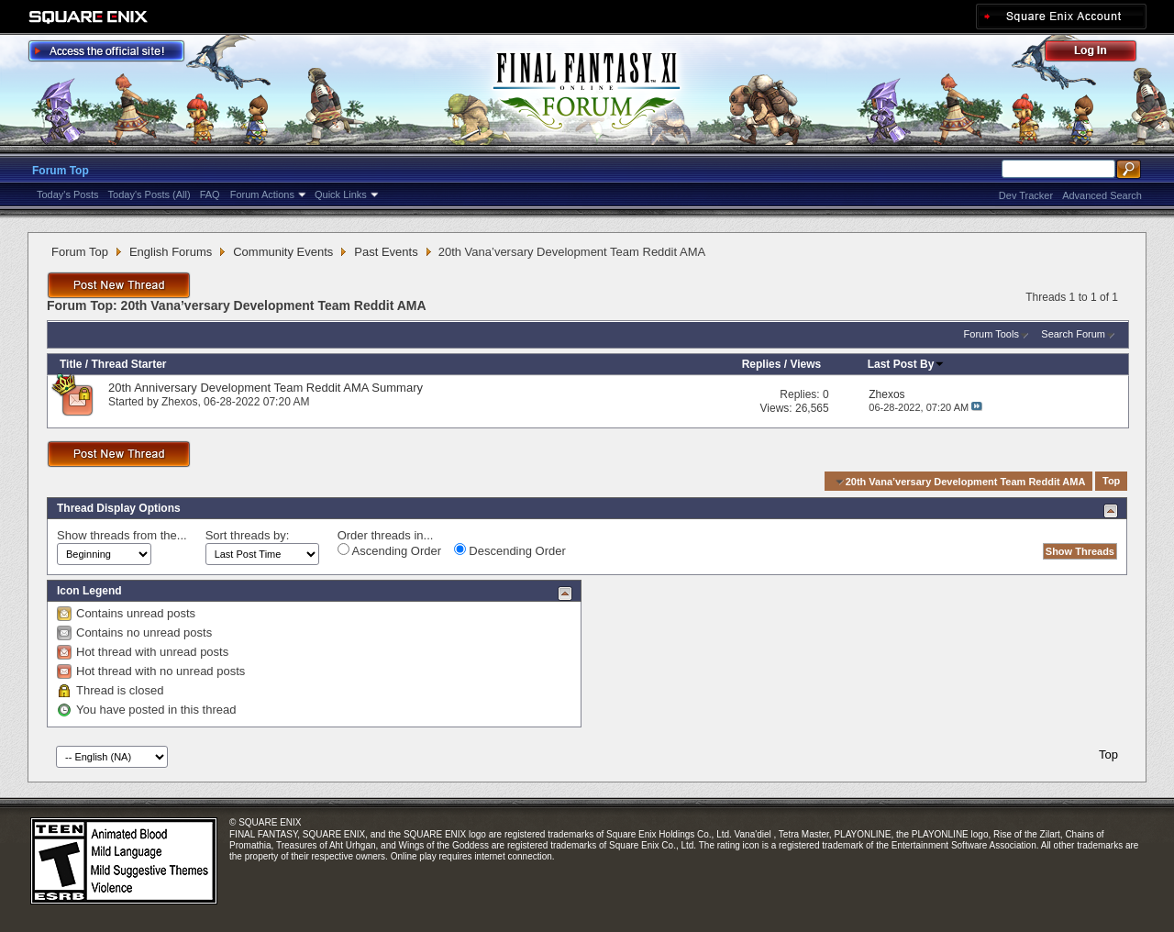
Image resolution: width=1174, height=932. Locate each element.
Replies (761, 364)
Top (1111, 481)
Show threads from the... (122, 535)
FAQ (210, 194)
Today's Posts (68, 194)
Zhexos (179, 401)
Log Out (1100, 53)
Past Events (385, 252)
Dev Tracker (1026, 195)
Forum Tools (991, 333)
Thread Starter (128, 364)
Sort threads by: (247, 535)
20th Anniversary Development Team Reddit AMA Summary (265, 387)
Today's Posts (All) (149, 194)
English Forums (170, 252)
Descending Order (510, 550)
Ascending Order (389, 550)
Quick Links (341, 194)
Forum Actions (262, 194)
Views (805, 364)
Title (71, 364)
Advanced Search (1102, 195)
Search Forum (1073, 333)
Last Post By (907, 364)
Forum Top (60, 170)
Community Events (283, 252)
